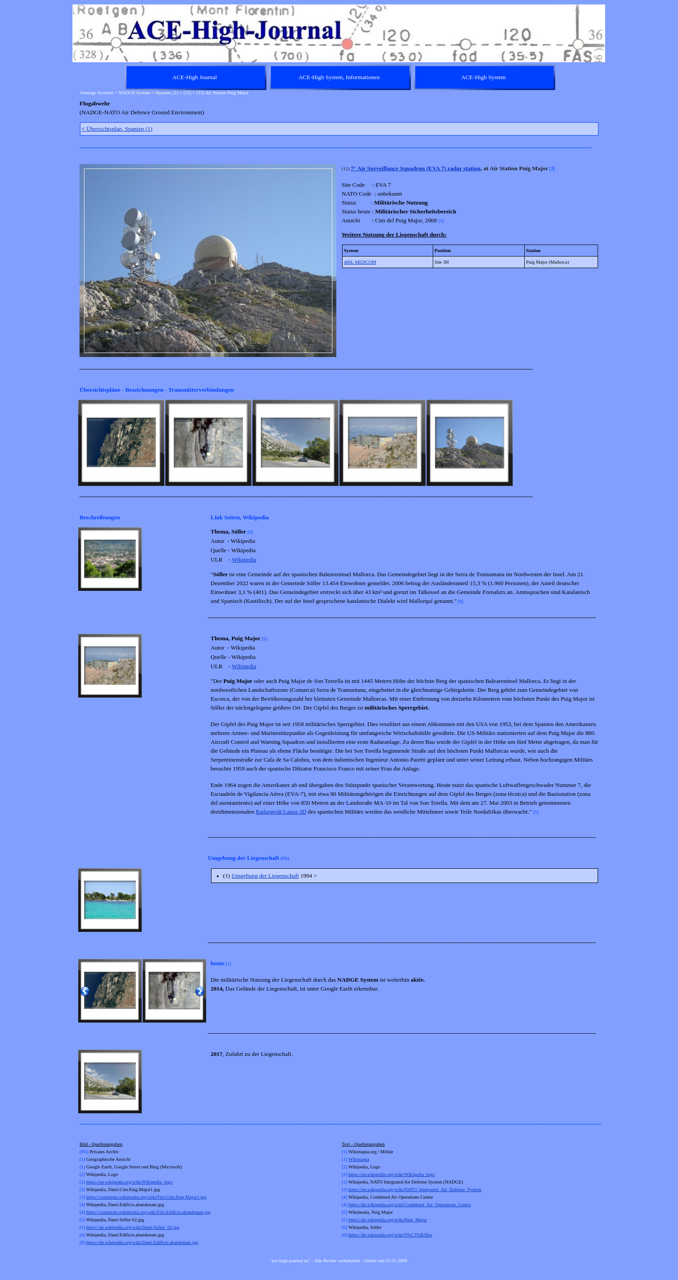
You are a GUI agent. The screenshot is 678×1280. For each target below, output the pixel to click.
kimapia (361, 1159)
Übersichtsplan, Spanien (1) (117, 128)
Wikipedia (244, 559)
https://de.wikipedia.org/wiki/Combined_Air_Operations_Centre (409, 1204)
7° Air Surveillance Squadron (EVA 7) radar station (415, 168)
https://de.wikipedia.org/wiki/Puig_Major (387, 1219)
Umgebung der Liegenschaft (265, 875)
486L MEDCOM (360, 262)
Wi (351, 1159)
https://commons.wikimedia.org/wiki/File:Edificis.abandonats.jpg (148, 1212)
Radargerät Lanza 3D (281, 811)
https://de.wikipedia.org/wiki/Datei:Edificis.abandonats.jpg (142, 1242)
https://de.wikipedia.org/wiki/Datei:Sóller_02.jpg (132, 1227)
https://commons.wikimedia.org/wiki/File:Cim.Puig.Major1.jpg (146, 1197)
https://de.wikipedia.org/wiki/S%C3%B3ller (390, 1234)
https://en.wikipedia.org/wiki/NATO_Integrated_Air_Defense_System (414, 1189)
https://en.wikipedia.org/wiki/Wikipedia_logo (129, 1182)
